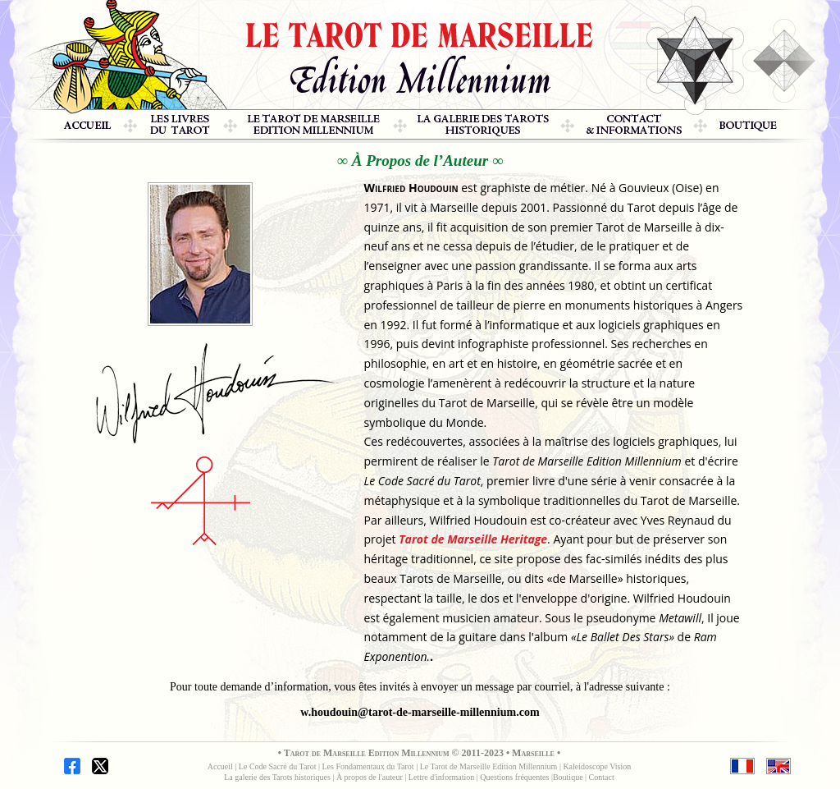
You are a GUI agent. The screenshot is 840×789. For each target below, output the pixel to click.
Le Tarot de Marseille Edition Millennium (489, 766)
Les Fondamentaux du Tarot (369, 766)
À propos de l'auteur (369, 777)
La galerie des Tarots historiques (277, 777)
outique (571, 777)
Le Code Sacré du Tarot (278, 766)
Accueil (220, 766)
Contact (601, 777)
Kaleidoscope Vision (597, 766)
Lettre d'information (441, 777)
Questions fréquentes (515, 777)
